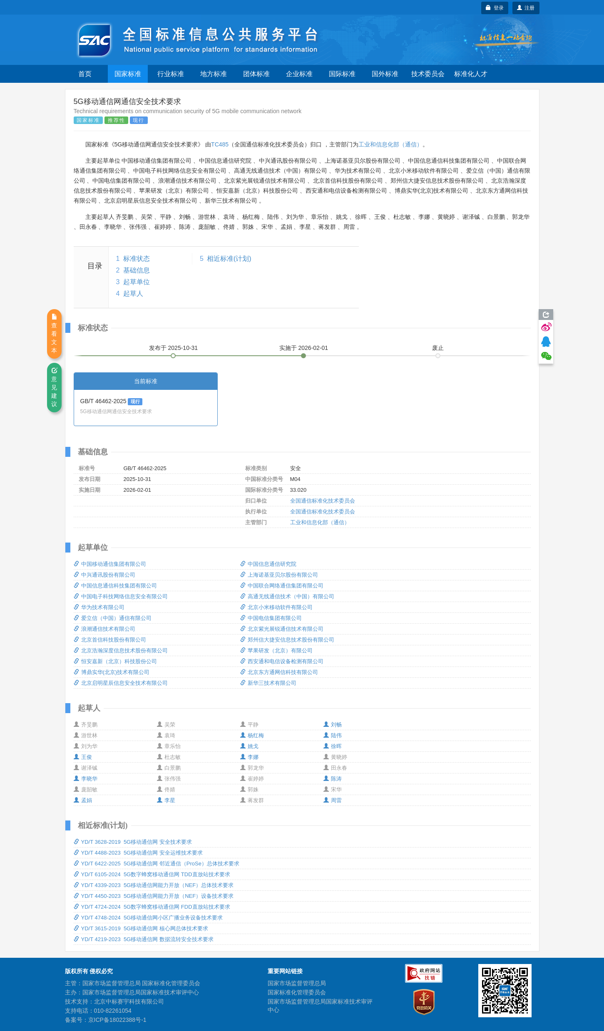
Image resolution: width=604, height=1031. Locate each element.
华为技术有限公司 (99, 607)
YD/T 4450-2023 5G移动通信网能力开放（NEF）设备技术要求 (154, 896)
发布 (173, 347)
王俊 (83, 757)
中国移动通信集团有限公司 (110, 564)
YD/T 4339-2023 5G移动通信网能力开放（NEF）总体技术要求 (154, 885)
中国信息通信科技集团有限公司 (115, 585)
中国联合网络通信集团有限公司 (281, 585)
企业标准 (299, 73)
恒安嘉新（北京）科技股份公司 (115, 661)
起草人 (133, 293)
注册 (526, 8)
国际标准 (342, 73)
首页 (85, 73)
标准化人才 (470, 73)
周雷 (332, 800)
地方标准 (213, 73)
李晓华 (85, 779)
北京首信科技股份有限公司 (110, 640)
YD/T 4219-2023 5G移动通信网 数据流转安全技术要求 (144, 939)
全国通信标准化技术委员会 (322, 501)
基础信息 (136, 270)
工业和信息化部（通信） (390, 144)
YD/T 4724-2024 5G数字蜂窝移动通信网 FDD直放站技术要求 (152, 907)
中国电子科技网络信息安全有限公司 (121, 596)
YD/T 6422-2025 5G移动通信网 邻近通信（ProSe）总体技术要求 (156, 863)
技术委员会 (428, 73)
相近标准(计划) (229, 258)
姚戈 (249, 746)
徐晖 (332, 746)
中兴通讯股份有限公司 (104, 575)
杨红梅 (252, 735)
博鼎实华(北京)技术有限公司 (112, 672)
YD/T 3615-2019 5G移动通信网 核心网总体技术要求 (141, 928)
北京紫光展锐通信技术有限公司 (281, 629)
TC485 (220, 144)
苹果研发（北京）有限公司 (276, 650)
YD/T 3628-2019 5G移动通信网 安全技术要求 (133, 842)
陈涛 (332, 779)
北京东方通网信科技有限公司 (279, 672)
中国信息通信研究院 (268, 564)
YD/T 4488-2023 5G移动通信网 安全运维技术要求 (138, 853)
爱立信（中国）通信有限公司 (113, 618)
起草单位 (136, 281)
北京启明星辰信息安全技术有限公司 (121, 683)
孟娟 (83, 800)
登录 (495, 8)
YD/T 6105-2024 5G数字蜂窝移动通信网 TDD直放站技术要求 (152, 874)
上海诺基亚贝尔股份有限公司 (279, 575)
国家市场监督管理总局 (297, 983)
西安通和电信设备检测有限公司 (281, 661)
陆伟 (332, 735)
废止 (438, 347)
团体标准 (256, 73)
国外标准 (385, 73)
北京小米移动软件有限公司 (276, 607)
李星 (166, 800)
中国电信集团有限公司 (271, 618)
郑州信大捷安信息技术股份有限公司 (287, 640)
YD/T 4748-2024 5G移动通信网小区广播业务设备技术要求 (148, 918)
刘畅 (332, 724)
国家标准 (127, 73)
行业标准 (170, 73)
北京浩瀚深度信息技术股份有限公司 (121, 650)
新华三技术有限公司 (268, 683)
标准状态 (136, 258)
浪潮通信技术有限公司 (104, 629)
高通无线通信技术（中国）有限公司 (287, 596)
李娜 (249, 757)
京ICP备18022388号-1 (117, 1019)
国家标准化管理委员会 (297, 992)
